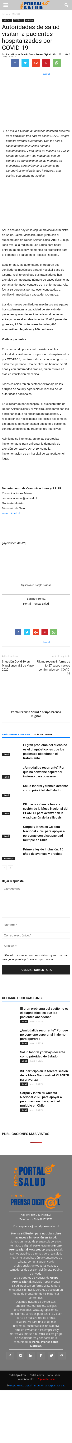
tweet (46, 73)
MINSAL (7, 20)
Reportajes (8, 858)
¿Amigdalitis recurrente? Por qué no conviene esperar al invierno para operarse (44, 772)
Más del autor (43, 734)
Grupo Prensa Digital (20, 1385)
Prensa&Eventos (25, 1379)
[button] (66, 5)
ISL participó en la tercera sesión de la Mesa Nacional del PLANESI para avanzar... (44, 1075)
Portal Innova (37, 1375)
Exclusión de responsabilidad (49, 1385)
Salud (6, 754)
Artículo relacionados (16, 734)
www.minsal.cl (11, 513)
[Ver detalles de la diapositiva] (36, 202)
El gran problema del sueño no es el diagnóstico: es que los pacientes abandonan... (44, 1013)
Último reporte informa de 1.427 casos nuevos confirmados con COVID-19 (53, 667)
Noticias (29, 20)
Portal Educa (53, 1375)
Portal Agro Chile (17, 1375)
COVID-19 (18, 20)
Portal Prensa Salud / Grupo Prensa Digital (28, 54)
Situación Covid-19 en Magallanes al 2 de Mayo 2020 (18, 665)
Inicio (5, 14)
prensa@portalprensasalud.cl (40, 1226)
